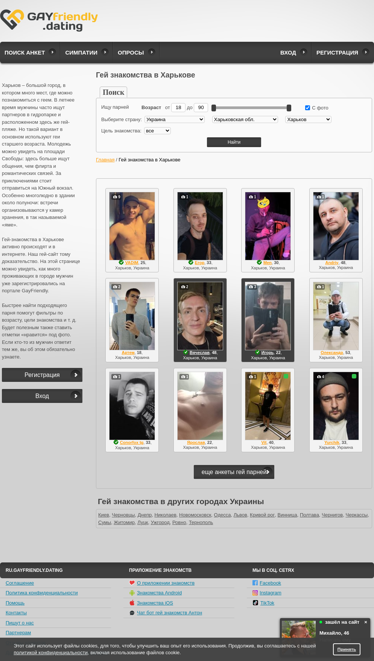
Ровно (179, 522)
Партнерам (18, 632)
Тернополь (201, 522)
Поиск (113, 92)
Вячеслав (200, 352)
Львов (240, 515)
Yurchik (331, 442)
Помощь (15, 603)
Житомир (124, 522)
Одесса (222, 515)
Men (267, 262)
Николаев (165, 515)
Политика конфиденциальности (42, 593)
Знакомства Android (155, 593)
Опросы (131, 52)
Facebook (266, 583)
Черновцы (123, 515)
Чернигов (332, 515)
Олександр (332, 352)
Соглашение (20, 583)
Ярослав (196, 442)
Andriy (331, 262)
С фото (316, 108)
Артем (128, 352)
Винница (287, 515)
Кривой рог (262, 515)
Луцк (142, 522)
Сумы (104, 522)
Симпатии (81, 52)
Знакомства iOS (151, 603)
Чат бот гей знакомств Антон (165, 613)
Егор (199, 262)
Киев (103, 515)
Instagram (266, 593)
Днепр (145, 515)
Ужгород (160, 522)
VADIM (131, 262)
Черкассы (357, 515)
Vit (264, 442)
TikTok (263, 603)
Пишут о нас (20, 623)
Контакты (16, 612)
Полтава (309, 515)
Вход (288, 52)
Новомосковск (195, 515)
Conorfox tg (132, 442)
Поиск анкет (25, 52)
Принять (347, 649)
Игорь (267, 352)
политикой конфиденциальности (51, 652)
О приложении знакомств (162, 583)
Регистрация (337, 52)
